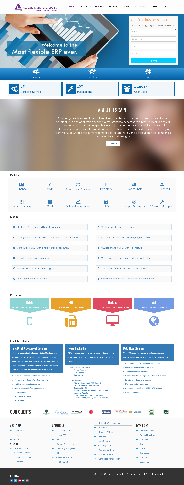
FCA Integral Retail (106, 454)
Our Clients (145, 457)
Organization (19, 431)
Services (98, 6)
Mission (17, 435)
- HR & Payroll (62, 462)
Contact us (144, 453)
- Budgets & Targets (106, 432)
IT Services (18, 462)
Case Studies (145, 439)
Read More (113, 143)
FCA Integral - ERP (64, 431)
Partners (143, 448)
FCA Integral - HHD (106, 450)
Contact (167, 6)
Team (16, 439)
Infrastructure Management (26, 457)
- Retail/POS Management (109, 423)
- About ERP (61, 435)
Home (71, 6)
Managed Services (22, 453)
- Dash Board (103, 436)
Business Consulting (22, 448)
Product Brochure (147, 435)
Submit (153, 60)
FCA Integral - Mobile (107, 445)
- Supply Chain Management (68, 444)
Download (129, 6)
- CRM (58, 453)
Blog (142, 6)
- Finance (60, 439)
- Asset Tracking (105, 441)
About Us (84, 6)
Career (154, 6)
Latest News (145, 462)
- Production (103, 428)
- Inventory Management (66, 448)
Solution (112, 6)
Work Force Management (109, 459)
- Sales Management (65, 457)
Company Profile (147, 431)
